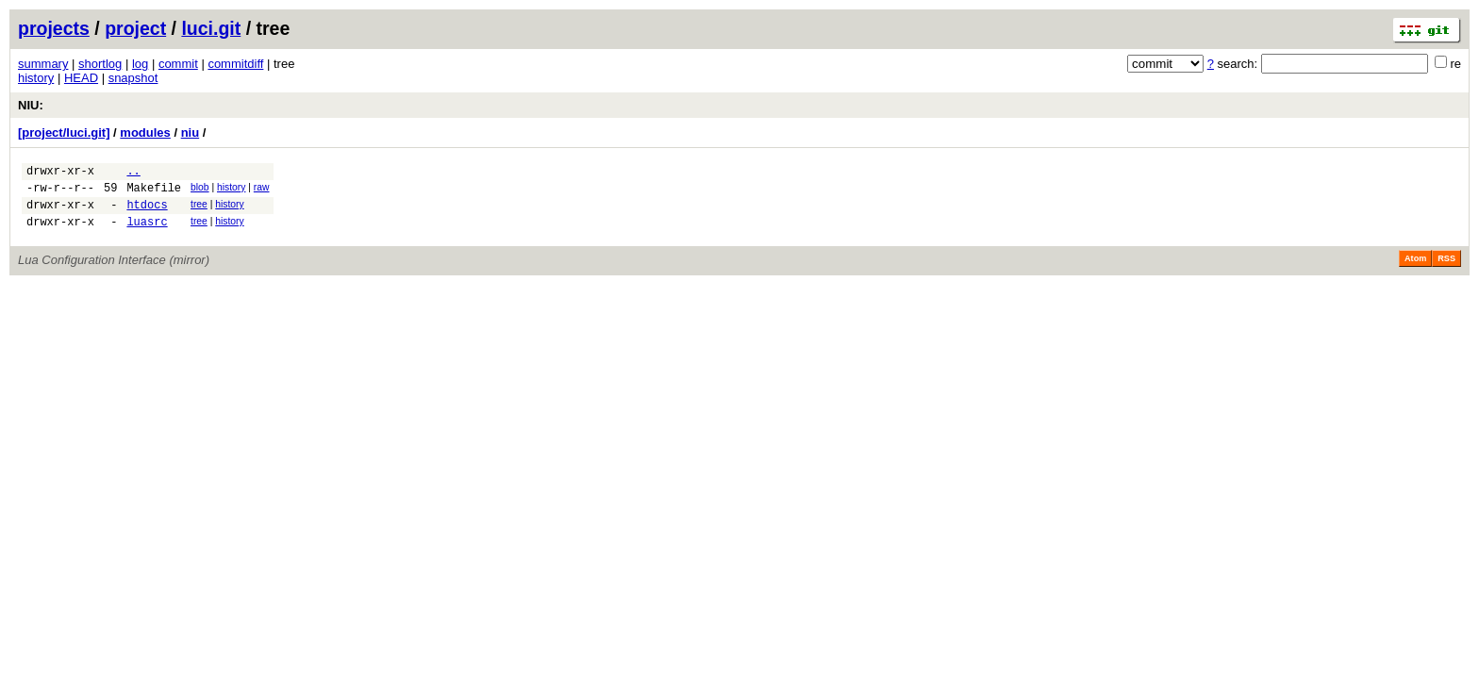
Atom (1415, 269)
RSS (1446, 269)
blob (200, 190)
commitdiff (235, 64)
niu (190, 132)
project (135, 28)
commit (178, 64)
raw (262, 190)
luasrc (146, 232)
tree (199, 210)
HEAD (81, 78)
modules (145, 132)
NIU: (30, 105)
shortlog (100, 64)
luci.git (211, 28)
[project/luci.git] (64, 132)
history (36, 78)
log (140, 64)
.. (133, 173)
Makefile (153, 193)
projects (54, 28)
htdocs (146, 213)
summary (43, 64)
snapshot (133, 78)
